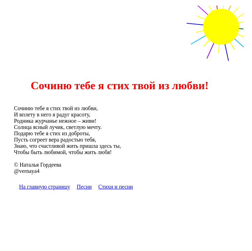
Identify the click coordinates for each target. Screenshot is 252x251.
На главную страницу (44, 187)
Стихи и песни (115, 187)
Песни (84, 187)
